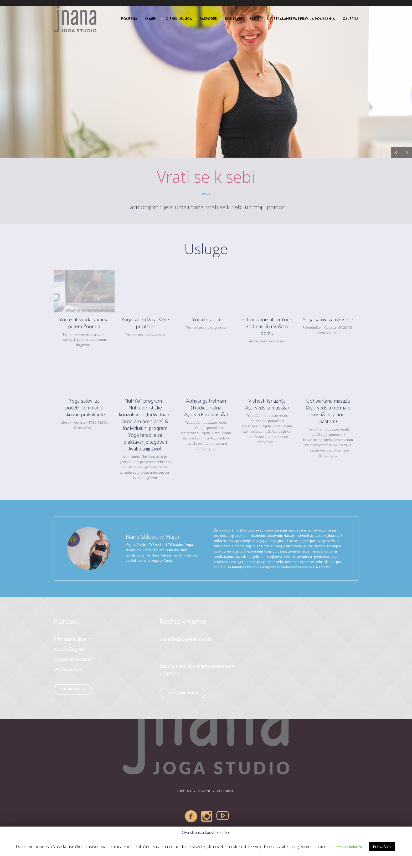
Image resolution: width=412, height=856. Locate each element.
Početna (184, 791)
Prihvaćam (382, 846)
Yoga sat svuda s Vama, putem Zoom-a (84, 323)
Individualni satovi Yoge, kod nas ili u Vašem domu (267, 327)
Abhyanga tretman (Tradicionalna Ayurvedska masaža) (206, 408)
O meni (204, 791)
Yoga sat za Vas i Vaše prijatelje (145, 323)
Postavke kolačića (347, 846)
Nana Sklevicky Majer (153, 537)
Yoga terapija (206, 320)
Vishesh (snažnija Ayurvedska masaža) (267, 404)
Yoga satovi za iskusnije (328, 320)
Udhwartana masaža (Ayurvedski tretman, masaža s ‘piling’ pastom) (328, 411)
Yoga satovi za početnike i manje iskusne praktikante (84, 408)
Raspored (225, 791)
